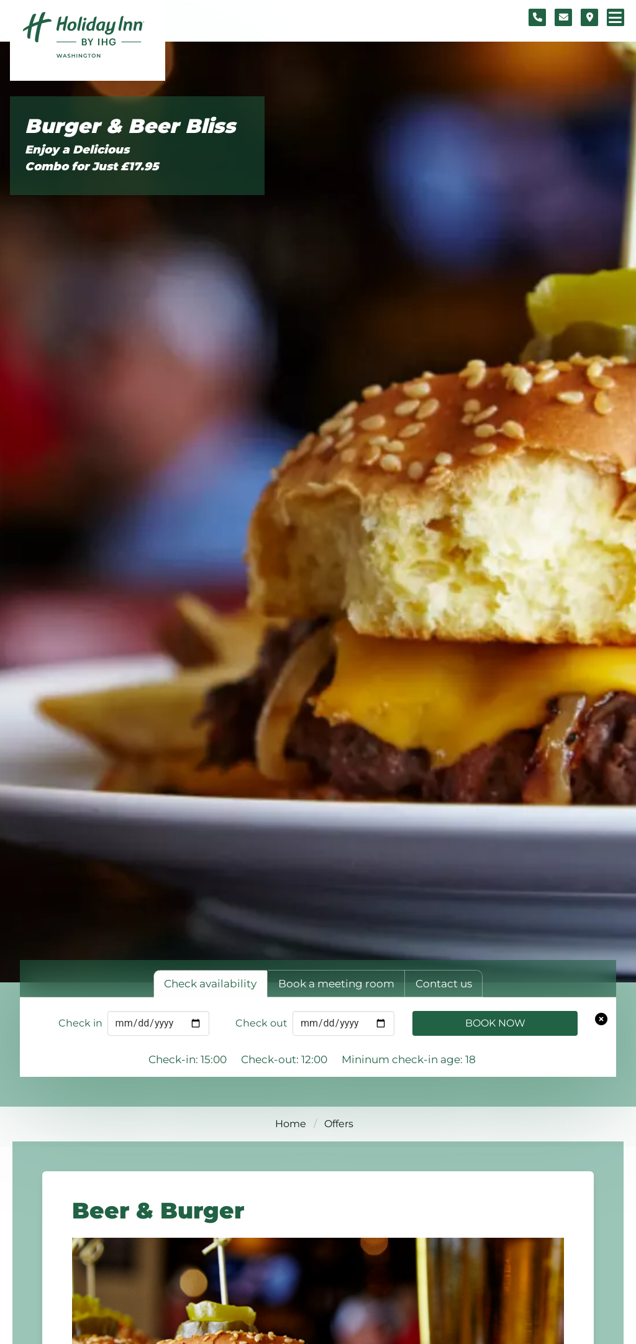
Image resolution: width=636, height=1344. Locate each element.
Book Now (495, 1023)
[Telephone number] (537, 17)
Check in (80, 1023)
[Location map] (589, 17)
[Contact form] (563, 17)
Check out (261, 1023)
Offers (338, 1124)
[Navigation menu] (615, 17)
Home (290, 1124)
